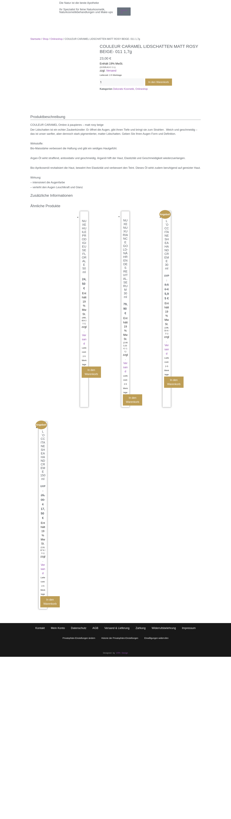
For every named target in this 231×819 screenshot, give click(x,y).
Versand (111, 70)
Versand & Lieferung (116, 607)
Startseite (35, 39)
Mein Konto (58, 607)
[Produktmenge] (122, 82)
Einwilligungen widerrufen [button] (156, 617)
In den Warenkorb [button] (91, 351)
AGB (95, 607)
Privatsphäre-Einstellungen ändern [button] (79, 617)
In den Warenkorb (158, 82)
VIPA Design (122, 632)
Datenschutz (78, 607)
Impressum (189, 607)
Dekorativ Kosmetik (123, 89)
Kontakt (40, 607)
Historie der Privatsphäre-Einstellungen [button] (119, 617)
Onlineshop (56, 39)
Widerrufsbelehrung (164, 607)
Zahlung (140, 607)
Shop (45, 39)
